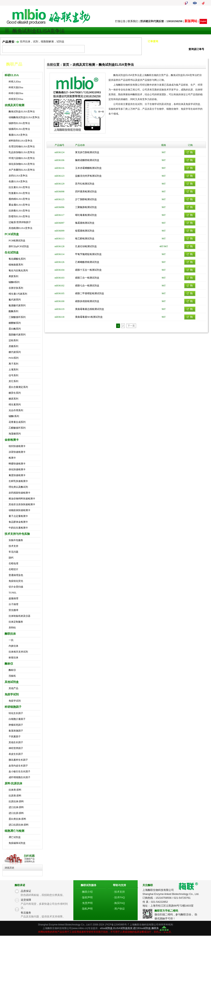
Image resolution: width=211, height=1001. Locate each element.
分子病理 (13, 604)
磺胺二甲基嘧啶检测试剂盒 (89, 293)
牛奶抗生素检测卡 (18, 527)
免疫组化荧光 (16, 581)
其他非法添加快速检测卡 (22, 504)
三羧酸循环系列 (17, 317)
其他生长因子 (16, 742)
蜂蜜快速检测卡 (17, 463)
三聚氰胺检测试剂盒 (86, 207)
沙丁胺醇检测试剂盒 (86, 199)
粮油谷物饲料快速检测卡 (22, 498)
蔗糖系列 (13, 346)
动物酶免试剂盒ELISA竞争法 (24, 117)
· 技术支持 (119, 891)
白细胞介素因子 (17, 719)
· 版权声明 (87, 897)
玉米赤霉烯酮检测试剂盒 (88, 168)
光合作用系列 (16, 410)
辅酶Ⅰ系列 (14, 416)
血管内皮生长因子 (18, 765)
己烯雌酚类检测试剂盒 (87, 262)
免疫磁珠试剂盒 (17, 843)
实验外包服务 (16, 540)
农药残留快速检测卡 (19, 492)
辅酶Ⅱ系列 (14, 282)
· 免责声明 (87, 903)
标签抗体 (13, 657)
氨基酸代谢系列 (17, 305)
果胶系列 (13, 276)
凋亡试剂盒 (15, 837)
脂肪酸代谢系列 (17, 334)
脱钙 (11, 557)
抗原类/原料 (15, 795)
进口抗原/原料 (16, 813)
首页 (66, 64)
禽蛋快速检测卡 (17, 475)
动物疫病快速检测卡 (19, 510)
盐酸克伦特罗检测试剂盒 (88, 175)
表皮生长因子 (16, 754)
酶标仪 (12, 670)
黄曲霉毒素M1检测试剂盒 (89, 317)
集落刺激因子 (16, 730)
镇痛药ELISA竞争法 (19, 129)
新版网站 (190, 21)
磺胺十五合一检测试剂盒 (88, 269)
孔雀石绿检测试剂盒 (86, 246)
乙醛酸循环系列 (17, 427)
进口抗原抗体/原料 (19, 824)
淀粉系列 (13, 340)
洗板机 (12, 675)
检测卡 (12, 457)
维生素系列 (15, 404)
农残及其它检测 (84, 64)
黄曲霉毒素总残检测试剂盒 (89, 309)
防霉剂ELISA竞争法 (19, 216)
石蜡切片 (13, 569)
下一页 (131, 325)
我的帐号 (201, 12)
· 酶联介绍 (87, 891)
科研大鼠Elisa (16, 87)
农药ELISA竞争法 (18, 175)
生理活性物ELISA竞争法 (22, 146)
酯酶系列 (13, 311)
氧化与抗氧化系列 (18, 270)
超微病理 (13, 598)
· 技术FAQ (119, 897)
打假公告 (120, 21)
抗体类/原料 (15, 789)
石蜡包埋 (13, 563)
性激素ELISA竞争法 (19, 193)
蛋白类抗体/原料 (17, 819)
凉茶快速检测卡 (17, 452)
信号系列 (13, 375)
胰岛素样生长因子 (18, 759)
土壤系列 (13, 369)
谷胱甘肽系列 (16, 288)
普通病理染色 (16, 575)
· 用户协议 (119, 908)
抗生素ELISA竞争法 (19, 187)
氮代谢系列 (15, 299)
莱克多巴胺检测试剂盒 (87, 152)
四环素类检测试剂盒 (86, 191)
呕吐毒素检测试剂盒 (86, 215)
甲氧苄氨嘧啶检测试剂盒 (88, 254)
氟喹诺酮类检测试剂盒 (87, 160)
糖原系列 (13, 398)
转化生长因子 (16, 713)
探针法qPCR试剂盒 (19, 246)
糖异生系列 (15, 392)
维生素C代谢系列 (18, 293)
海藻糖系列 (15, 433)
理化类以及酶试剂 (18, 487)
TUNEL (12, 592)
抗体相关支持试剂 (18, 651)
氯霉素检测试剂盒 (84, 222)
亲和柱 (12, 627)
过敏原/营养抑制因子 (20, 222)
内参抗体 (13, 645)
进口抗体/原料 (16, 807)
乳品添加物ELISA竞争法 (22, 152)
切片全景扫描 (16, 586)
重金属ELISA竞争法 (19, 204)
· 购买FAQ (119, 903)
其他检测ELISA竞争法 (20, 228)
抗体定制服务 (16, 621)
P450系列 (13, 358)
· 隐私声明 (87, 908)
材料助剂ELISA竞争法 (20, 140)
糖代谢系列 (15, 352)
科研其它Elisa (16, 99)
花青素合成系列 (17, 422)
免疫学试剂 (15, 700)
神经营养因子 (16, 748)
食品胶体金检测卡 (18, 521)
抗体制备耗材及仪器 (19, 616)
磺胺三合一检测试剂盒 (87, 277)
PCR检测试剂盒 (17, 240)
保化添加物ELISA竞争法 (22, 164)
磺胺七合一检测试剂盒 (87, 285)
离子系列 (13, 363)
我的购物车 (183, 12)
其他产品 (13, 688)
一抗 (11, 640)
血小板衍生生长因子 (19, 771)
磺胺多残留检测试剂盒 (87, 301)
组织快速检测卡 (17, 446)
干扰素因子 (15, 736)
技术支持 (13, 546)
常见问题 (13, 551)
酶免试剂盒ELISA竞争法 (22, 111)
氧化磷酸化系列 (17, 258)
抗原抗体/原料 (16, 801)
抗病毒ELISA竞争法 (19, 210)
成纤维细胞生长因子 (19, 777)
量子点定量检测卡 (18, 516)
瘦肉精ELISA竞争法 (19, 199)
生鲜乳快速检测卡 (18, 481)
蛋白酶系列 (15, 328)
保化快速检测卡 (17, 469)
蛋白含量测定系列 (18, 387)
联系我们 (133, 21)
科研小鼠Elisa (16, 93)
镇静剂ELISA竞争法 (19, 123)
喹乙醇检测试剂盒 (84, 238)
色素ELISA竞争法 (18, 181)
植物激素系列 (16, 264)
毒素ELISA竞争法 (18, 134)
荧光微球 (13, 610)
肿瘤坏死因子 (16, 724)
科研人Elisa (15, 81)
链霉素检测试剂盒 (84, 230)
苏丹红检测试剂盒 (84, 183)
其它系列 (13, 381)
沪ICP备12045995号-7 (117, 924)
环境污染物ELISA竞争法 (22, 158)
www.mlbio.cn (79, 928)
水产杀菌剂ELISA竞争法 (22, 169)
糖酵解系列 (15, 323)
